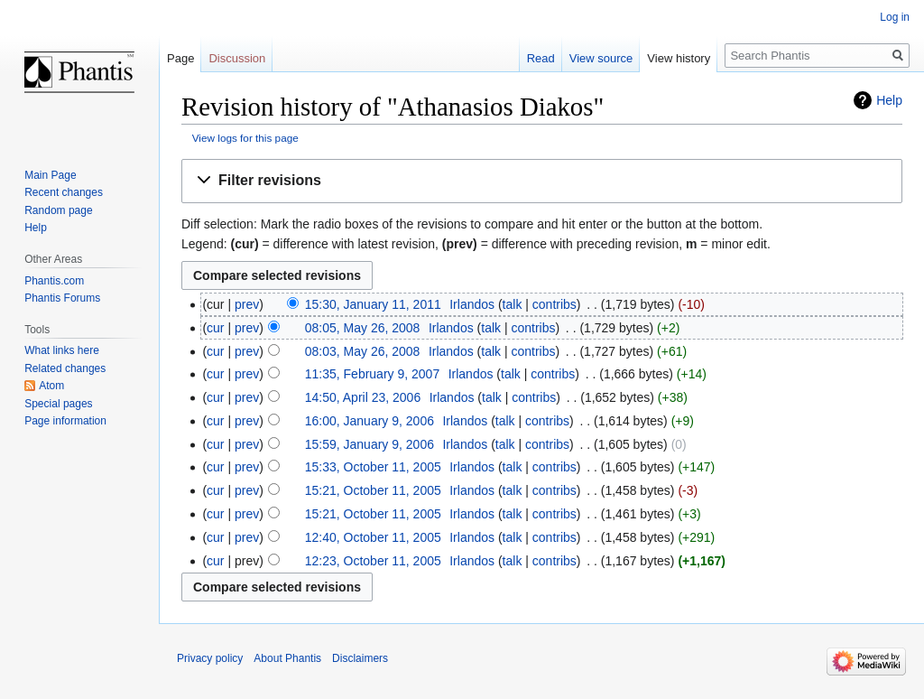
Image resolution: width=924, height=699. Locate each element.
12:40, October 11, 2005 (373, 537)
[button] (542, 181)
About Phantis (287, 658)
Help (889, 100)
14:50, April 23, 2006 (362, 397)
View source (601, 58)
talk (512, 304)
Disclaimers (360, 658)
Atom (51, 385)
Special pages (58, 403)
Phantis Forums (62, 298)
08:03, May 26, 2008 (362, 351)
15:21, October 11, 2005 (373, 490)
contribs (554, 304)
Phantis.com (54, 281)
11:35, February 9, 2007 (372, 374)
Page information (65, 421)
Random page (58, 210)
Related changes (65, 368)
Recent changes (63, 192)
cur (215, 328)
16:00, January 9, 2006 (369, 421)
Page (180, 58)
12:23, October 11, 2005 (373, 561)
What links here (61, 350)
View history (678, 58)
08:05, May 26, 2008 (362, 328)
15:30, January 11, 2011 (373, 304)
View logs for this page (245, 138)
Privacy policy (210, 658)
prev (247, 304)
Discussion (236, 58)
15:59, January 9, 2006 (369, 444)
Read (541, 58)
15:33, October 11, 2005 (373, 467)
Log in (895, 17)
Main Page (50, 175)
